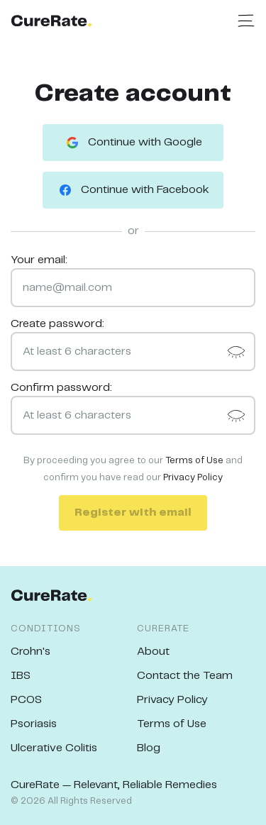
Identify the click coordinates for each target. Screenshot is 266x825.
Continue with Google (133, 142)
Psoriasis (34, 724)
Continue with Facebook (133, 190)
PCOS (26, 699)
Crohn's (30, 651)
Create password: (57, 324)
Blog (148, 748)
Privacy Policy (193, 477)
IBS (21, 675)
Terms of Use (194, 460)
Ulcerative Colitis (54, 748)
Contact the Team (185, 675)
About (153, 651)
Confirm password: (61, 387)
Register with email (133, 512)
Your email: (39, 260)
